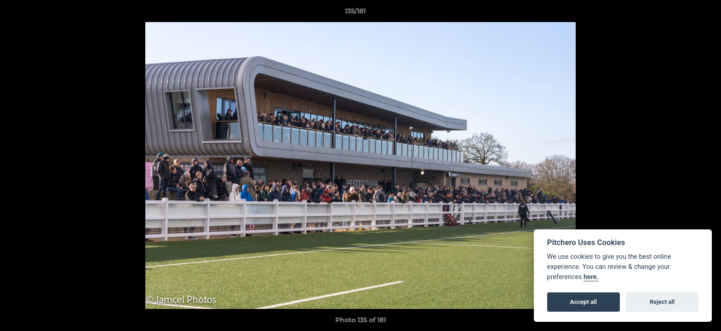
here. (591, 277)
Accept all (583, 301)
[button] (682, 13)
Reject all (662, 301)
